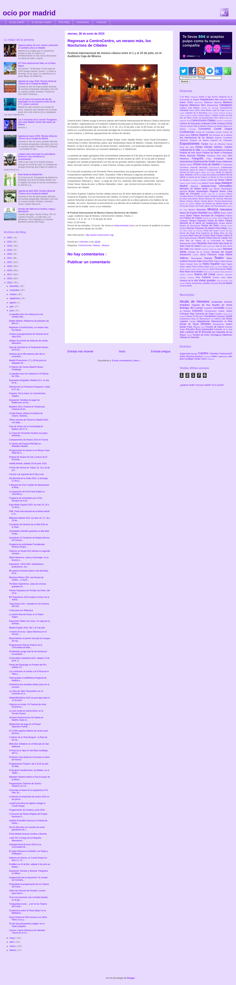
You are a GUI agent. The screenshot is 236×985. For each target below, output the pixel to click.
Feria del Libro (187, 147)
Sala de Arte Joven (224, 246)
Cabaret (184, 108)
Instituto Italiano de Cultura (205, 172)
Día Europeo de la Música (220, 135)
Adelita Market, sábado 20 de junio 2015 (28, 463)
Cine (214, 123)
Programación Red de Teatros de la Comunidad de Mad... (25, 646)
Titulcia (189, 335)
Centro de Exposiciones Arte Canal (208, 118)
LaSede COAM (207, 180)
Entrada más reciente (80, 351)
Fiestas (202, 155)
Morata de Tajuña (190, 324)
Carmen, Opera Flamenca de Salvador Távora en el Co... (27, 931)
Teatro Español (211, 263)
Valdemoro (227, 335)
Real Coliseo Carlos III (221, 235)
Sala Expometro (209, 246)
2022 (9, 254)
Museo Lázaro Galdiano (208, 196)
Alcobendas (217, 302)
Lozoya (193, 321)
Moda (205, 188)
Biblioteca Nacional (213, 102)
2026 (9, 237)
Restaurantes (186, 243)
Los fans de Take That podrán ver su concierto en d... (26, 692)
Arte (217, 99)
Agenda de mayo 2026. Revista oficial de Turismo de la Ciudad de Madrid (37, 82)
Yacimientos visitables (201, 283)
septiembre (15, 298)
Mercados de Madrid (191, 188)
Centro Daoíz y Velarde (208, 115)
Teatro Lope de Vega (188, 269)
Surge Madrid (225, 254)
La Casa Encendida (207, 175)
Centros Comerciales (224, 121)
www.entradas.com (124, 225)
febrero (13, 950)
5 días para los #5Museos (21, 610)
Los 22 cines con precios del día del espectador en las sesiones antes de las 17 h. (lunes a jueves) (36, 102)
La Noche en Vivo (216, 177)
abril (12, 942)
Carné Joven (195, 110)
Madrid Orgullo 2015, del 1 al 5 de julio (27, 628)
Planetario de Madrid (205, 228)
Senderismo (186, 254)
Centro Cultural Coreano (222, 113)
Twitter (229, 277)
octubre (13, 294)
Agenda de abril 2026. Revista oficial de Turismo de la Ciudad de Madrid (36, 192)
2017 (9, 274)
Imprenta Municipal (199, 167)
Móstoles (207, 324)
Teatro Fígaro (226, 264)
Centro (203, 353)
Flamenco (186, 158)
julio (12, 306)
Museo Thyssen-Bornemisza (220, 201)
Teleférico (220, 275)
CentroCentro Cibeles (89, 245)
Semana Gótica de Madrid (212, 249)
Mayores (196, 186)
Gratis (212, 161)
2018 (9, 270)
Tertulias (192, 277)
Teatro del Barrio (226, 272)
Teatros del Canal (205, 274)
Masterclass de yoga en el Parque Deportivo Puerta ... (25, 725)
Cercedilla (219, 307)
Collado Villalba (225, 311)
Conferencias (188, 132)
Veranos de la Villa (189, 280)
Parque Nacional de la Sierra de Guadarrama (206, 221)
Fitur (230, 155)
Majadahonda (204, 321)
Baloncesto (199, 102)
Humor (190, 165)
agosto (13, 302)
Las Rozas (227, 318)
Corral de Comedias (206, 132)
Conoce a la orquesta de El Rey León (26, 474)
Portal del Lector (212, 231)
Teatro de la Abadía (194, 271)
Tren (199, 277)
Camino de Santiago (210, 108)
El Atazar (189, 316)
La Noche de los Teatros (197, 177)
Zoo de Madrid (225, 283)
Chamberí (215, 353)
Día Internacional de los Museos (197, 137)
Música (105, 245)
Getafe (229, 316)
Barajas (194, 354)
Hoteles (183, 165)
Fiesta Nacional (188, 155)
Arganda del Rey (202, 305)
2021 (9, 258)
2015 (9, 282)
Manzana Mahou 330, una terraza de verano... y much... (26, 578)
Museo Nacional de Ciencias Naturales (215, 199)
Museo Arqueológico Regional (204, 191)
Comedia (194, 129)
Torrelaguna (216, 335)
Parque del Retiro (210, 225)
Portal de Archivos (196, 231)
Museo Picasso (187, 201)
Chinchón (198, 310)
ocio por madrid (29, 13)
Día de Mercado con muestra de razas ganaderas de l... (27, 828)
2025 (9, 242)
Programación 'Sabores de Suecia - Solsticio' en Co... (25, 784)
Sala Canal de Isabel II (191, 246)
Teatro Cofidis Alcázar (223, 261)
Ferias (199, 147)
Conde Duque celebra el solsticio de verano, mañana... (26, 414)
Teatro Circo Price (205, 261)
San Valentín (196, 249)
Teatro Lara (227, 267)
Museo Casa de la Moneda (214, 194)
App (210, 97)
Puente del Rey (226, 231)
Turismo (207, 277)
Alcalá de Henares (195, 301)
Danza (195, 134)
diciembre (14, 286)
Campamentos (226, 108)
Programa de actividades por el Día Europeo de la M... (25, 499)
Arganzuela (185, 353)
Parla (190, 327)
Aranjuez (186, 304)
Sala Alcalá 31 (225, 243)
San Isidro (185, 249)
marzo (13, 946)
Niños (217, 212)
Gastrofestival (186, 161)
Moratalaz (207, 356)
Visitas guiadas (208, 280)
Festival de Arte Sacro (191, 152)
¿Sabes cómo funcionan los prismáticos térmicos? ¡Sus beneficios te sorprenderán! (36, 156)
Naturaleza (226, 209)
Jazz (182, 174)
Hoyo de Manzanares (201, 319)
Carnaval (184, 110)
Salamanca (223, 356)
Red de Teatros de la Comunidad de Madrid (209, 241)
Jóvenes (189, 174)
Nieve (211, 213)
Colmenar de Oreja (205, 314)
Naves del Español (189, 213)
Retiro (194, 243)
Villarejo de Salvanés (189, 337)
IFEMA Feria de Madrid (206, 164)
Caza (210, 113)
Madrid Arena (196, 183)
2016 (9, 278)
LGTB (196, 175)
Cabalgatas (225, 105)
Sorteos (196, 255)
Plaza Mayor (221, 228)
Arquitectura (207, 99)
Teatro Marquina (202, 269)
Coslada (219, 314)
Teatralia (209, 258)
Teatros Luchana (187, 275)
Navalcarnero (219, 324)
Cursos (219, 132)
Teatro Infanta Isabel (201, 267)
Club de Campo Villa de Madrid (193, 126)
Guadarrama (185, 319)
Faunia (229, 144)
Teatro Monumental (217, 269)
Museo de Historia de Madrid (209, 203)
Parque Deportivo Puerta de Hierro (207, 220)
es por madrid (16, 22)
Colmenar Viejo (187, 314)
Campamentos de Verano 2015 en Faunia (28, 440)
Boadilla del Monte (222, 305)
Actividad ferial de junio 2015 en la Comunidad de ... (25, 845)
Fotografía (199, 158)
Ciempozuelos (211, 311)
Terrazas (184, 277)
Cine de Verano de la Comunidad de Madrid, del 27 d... (26, 427)
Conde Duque (223, 128)
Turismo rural (220, 277)
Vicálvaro (210, 359)
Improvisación (215, 167)
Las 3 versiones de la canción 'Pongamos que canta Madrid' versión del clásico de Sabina (37, 122)
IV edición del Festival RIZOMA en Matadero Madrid (25, 445)
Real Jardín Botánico (189, 238)
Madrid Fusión (208, 183)
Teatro (220, 258)
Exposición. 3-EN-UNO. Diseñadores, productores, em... (26, 565)
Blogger (131, 978)
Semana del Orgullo (221, 252)
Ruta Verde (213, 243)
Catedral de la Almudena (196, 113)
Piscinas (190, 228)
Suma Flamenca (209, 254)
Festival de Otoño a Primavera (217, 152)
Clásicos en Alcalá (214, 126)
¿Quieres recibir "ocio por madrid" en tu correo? (202, 385)
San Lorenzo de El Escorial (196, 332)
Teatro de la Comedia (211, 272)
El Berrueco (198, 316)
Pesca (229, 226)
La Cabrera (216, 319)
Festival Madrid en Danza (220, 150)
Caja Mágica (194, 108)
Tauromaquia (197, 258)
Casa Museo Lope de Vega (213, 110)
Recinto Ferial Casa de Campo (213, 238)
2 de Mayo (185, 97)
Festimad (204, 150)
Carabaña (208, 308)
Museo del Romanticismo (216, 206)
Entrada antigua (160, 351)
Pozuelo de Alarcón (215, 327)
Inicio (122, 351)
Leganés (184, 321)
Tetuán (197, 359)
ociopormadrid (186, 286)
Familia (205, 144)
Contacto (101, 22)
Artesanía (223, 100)
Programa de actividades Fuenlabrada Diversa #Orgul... (27, 545)
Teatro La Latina (216, 267)
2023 (9, 250)
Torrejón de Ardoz (201, 335)
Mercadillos (225, 185)
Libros (228, 179)
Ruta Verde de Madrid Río (30, 174)
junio (12, 310)
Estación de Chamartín (221, 140)
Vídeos (188, 283)
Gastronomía (201, 161)
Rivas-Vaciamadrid (205, 329)
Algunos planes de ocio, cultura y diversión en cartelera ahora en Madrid (38, 46)
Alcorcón (228, 302)
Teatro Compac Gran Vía (191, 264)
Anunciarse (83, 22)
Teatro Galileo (186, 267)
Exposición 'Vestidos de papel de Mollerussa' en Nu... (24, 401)
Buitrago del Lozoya (192, 307)
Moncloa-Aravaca (194, 356)
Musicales (202, 209)
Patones (197, 327)
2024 (9, 246)
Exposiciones (190, 143)
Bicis (204, 105)
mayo (12, 938)
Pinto (203, 327)
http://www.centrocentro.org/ (99, 235)
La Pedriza (195, 180)
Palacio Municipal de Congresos (209, 215)
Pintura (183, 228)
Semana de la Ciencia (200, 252)
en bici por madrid (41, 22)
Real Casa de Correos (199, 235)
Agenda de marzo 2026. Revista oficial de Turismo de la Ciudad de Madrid (37, 137)
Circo (229, 123)
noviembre (15, 290)
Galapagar (221, 316)
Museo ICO (193, 196)
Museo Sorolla (201, 201)
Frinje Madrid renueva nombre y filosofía (28, 834)
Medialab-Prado (210, 186)
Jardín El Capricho (224, 172)
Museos (192, 210)
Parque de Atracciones (190, 225)
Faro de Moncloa (217, 144)
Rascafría (191, 329)
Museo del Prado (197, 206)
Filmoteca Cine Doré (217, 156)
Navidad (203, 212)
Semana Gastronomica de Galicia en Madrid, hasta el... (26, 718)
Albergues (195, 97)
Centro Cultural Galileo (189, 115)
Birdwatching (213, 105)
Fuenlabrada (210, 316)
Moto (211, 189)
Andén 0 (203, 97)
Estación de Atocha (200, 140)
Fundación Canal (223, 158)
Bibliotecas (195, 105)
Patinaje (223, 226)
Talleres (185, 258)
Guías (219, 161)
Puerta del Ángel (188, 233)
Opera (189, 215)
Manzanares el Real (221, 321)
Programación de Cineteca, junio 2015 (27, 810)
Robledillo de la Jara (223, 329)
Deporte (204, 134)
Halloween (227, 161)
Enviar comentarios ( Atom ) (126, 360)
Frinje (210, 159)
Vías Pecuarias (223, 281)
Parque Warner (225, 223)
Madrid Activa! (185, 183)
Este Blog (64, 22)
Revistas (202, 243)
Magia (218, 183)
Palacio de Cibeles (193, 218)
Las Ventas (219, 180)
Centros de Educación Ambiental (195, 123)
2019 (9, 266)
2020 (9, 262)
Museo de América (188, 204)
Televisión (228, 275)
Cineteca (221, 123)
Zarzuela (215, 283)
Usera (204, 359)
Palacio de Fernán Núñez (213, 218)
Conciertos (206, 128)
